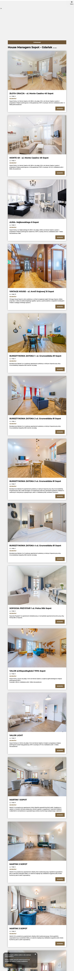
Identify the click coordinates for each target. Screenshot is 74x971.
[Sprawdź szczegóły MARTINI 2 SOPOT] (60, 879)
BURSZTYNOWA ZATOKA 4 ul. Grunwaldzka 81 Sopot (35, 545)
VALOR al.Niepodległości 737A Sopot (27, 671)
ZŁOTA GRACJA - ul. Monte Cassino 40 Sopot (31, 93)
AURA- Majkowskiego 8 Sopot (24, 222)
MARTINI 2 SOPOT (18, 864)
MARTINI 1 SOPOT (18, 800)
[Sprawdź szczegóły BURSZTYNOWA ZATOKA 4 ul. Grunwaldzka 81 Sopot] (60, 559)
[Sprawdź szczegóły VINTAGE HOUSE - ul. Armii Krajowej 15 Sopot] (60, 307)
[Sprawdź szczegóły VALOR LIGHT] (60, 750)
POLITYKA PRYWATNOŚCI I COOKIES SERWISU (17, 958)
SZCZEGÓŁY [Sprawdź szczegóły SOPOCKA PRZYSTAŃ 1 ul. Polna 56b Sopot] (12, 613)
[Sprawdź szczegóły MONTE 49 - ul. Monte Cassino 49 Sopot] (60, 173)
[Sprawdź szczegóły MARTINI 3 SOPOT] (60, 944)
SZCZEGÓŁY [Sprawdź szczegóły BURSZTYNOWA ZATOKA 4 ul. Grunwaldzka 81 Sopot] (12, 551)
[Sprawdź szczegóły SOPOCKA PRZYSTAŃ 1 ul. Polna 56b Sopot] (60, 622)
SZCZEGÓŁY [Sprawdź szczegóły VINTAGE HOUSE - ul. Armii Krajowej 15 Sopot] (12, 296)
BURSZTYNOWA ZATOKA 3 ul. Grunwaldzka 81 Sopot (35, 481)
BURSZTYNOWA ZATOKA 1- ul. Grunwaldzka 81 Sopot (35, 356)
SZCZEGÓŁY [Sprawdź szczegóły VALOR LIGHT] (12, 740)
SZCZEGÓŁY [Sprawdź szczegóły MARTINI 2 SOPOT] (12, 869)
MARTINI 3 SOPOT (18, 928)
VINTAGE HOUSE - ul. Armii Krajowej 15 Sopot (31, 291)
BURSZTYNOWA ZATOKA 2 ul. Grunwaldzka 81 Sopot (35, 418)
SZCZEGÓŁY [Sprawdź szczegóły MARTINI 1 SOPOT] (12, 805)
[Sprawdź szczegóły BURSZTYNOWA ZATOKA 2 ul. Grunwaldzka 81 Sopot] (60, 432)
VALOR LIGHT (16, 735)
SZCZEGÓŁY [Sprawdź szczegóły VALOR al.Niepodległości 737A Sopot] (12, 676)
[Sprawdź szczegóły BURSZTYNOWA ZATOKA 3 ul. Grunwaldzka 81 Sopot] (60, 496)
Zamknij (8, 965)
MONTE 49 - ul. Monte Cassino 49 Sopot (28, 158)
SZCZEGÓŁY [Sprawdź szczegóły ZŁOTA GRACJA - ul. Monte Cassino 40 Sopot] (12, 98)
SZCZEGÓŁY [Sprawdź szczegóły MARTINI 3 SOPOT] (12, 933)
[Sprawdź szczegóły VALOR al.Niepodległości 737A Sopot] (60, 686)
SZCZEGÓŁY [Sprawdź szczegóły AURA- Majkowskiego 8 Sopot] (12, 227)
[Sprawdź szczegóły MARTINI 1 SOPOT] (60, 815)
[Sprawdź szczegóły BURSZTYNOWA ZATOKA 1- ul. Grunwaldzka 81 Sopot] (60, 369)
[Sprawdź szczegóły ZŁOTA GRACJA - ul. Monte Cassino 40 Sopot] (60, 108)
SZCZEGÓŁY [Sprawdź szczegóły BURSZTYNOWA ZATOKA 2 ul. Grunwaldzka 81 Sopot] (12, 423)
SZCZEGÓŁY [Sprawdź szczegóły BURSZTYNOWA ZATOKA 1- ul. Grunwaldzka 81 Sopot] (12, 361)
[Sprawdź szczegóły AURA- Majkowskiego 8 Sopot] (60, 237)
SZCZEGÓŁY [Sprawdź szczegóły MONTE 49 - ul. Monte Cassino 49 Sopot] (12, 163)
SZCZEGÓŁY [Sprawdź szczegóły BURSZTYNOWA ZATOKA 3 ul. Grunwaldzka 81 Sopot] (12, 486)
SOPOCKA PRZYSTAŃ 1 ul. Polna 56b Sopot (30, 608)
